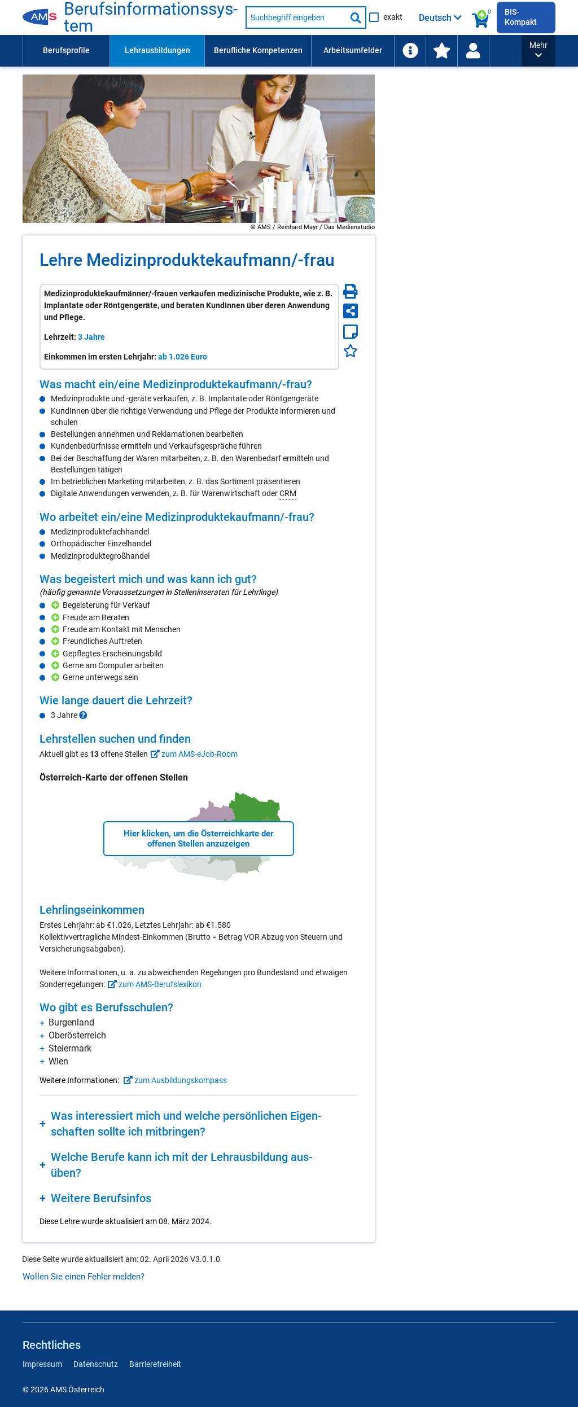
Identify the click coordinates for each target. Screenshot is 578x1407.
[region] (199, 438)
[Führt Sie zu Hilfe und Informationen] (410, 51)
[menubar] (272, 51)
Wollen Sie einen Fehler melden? (83, 1277)
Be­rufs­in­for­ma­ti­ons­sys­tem (151, 17)
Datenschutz (95, 1364)
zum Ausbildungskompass (174, 1080)
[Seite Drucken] (350, 291)
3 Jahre (91, 336)
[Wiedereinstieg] (473, 51)
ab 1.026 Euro (182, 356)
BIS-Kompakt (521, 17)
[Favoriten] (350, 350)
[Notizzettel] (350, 331)
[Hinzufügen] (57, 605)
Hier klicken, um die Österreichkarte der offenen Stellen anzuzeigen (198, 839)
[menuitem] (66, 51)
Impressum (42, 1364)
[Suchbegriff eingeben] (296, 17)
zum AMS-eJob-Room (193, 754)
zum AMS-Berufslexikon (153, 984)
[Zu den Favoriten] (441, 51)
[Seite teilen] (350, 311)
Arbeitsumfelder (352, 50)
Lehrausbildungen (157, 50)
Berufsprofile (66, 50)
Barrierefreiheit (155, 1364)
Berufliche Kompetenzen (258, 50)
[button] (538, 51)
